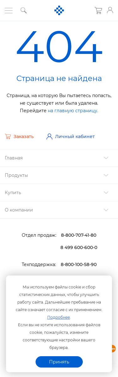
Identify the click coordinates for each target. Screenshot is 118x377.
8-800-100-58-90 (79, 264)
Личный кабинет (70, 136)
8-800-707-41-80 (78, 235)
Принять (59, 362)
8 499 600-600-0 (78, 247)
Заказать (19, 136)
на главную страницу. (73, 110)
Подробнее (58, 317)
